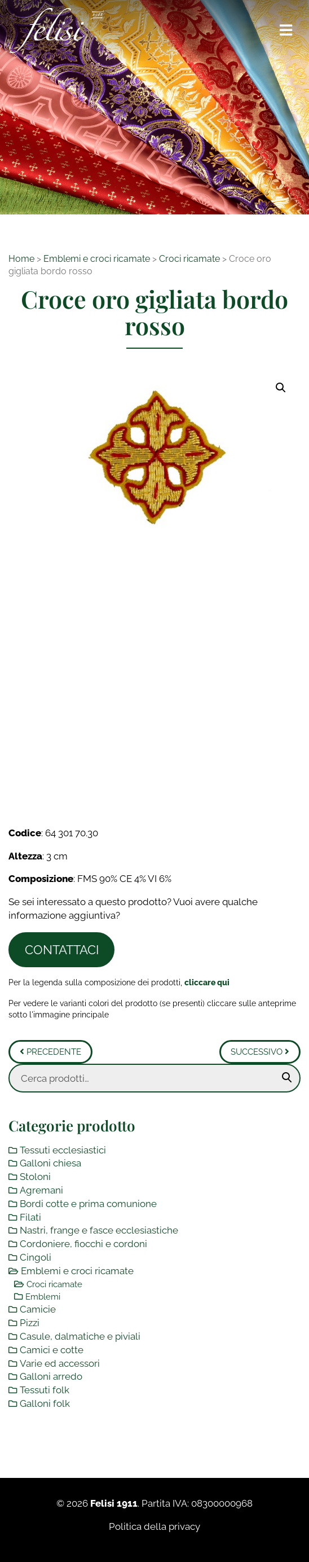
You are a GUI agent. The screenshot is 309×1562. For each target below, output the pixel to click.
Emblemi (42, 1297)
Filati (30, 1217)
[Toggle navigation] (286, 30)
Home (21, 258)
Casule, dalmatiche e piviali (80, 1336)
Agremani (41, 1190)
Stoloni (35, 1176)
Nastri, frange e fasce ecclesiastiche (99, 1230)
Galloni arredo (51, 1376)
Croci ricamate (189, 258)
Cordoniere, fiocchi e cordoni (83, 1243)
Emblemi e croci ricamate (96, 258)
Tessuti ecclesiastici (63, 1150)
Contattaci (62, 949)
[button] (281, 388)
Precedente (50, 1052)
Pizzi (29, 1322)
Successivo (260, 1052)
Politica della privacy (154, 1526)
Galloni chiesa (50, 1163)
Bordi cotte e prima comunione (88, 1203)
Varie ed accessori (60, 1363)
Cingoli (35, 1257)
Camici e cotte (51, 1349)
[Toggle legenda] (206, 982)
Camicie (38, 1309)
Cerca (287, 1078)
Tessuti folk (44, 1390)
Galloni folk (45, 1403)
